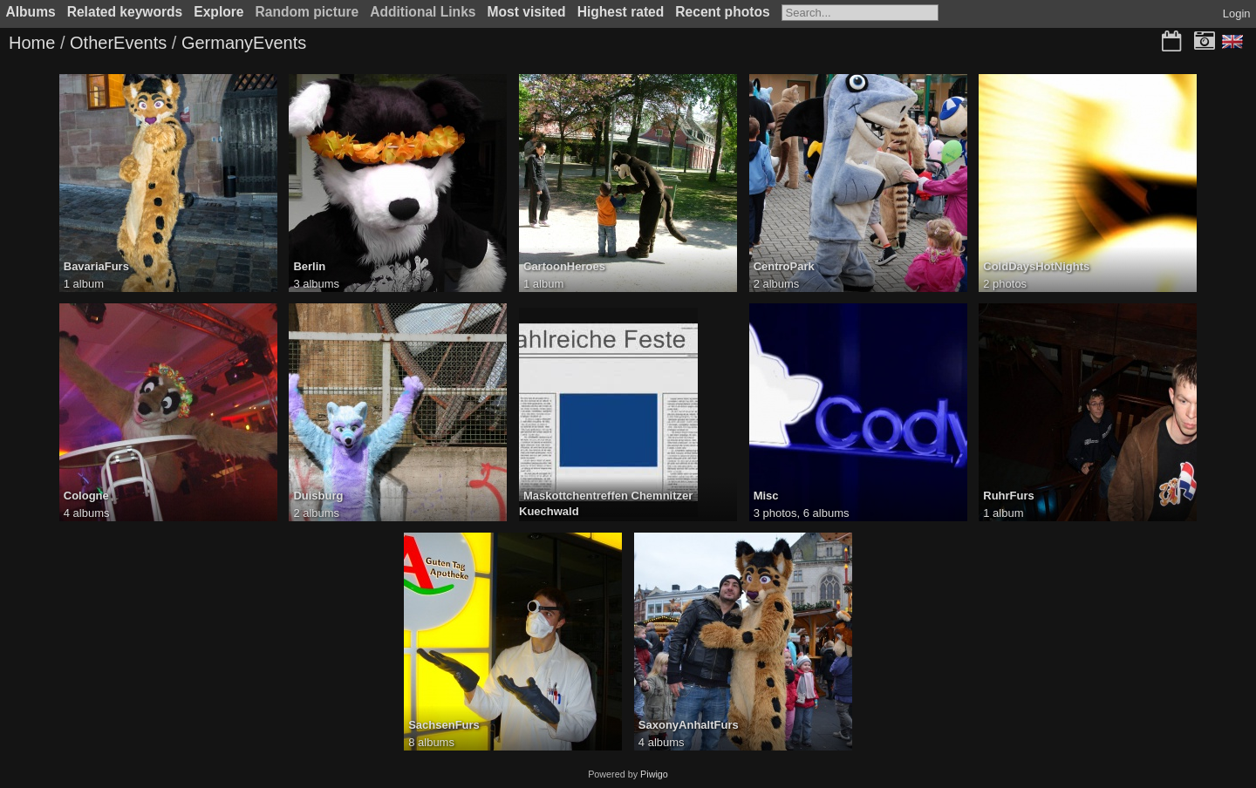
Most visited (527, 11)
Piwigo (654, 774)
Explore (218, 11)
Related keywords (125, 11)
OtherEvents (118, 42)
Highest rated (621, 11)
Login (1237, 13)
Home (32, 42)
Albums (31, 11)
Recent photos (722, 11)
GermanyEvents (243, 42)
